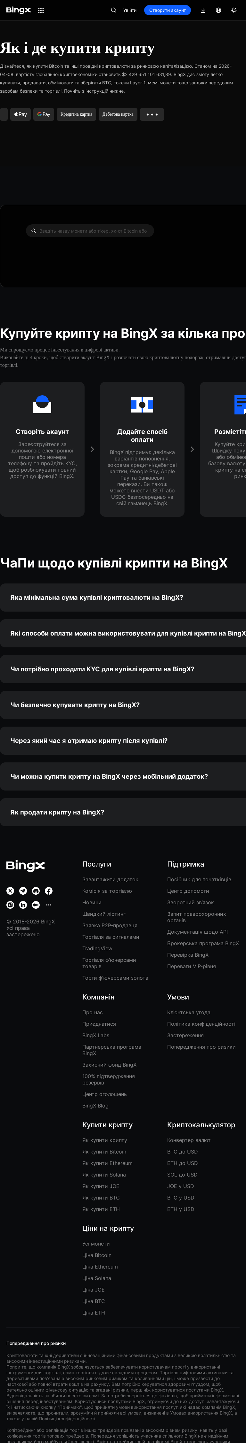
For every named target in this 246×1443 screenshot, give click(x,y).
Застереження (185, 1035)
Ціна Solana (96, 1278)
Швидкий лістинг (104, 914)
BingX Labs (95, 1035)
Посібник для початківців (199, 879)
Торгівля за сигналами (110, 937)
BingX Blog (95, 1105)
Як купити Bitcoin (104, 1151)
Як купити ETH (101, 1209)
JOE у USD (180, 1186)
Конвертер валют (189, 1140)
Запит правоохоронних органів (196, 917)
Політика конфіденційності (201, 1024)
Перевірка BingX (188, 955)
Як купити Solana (104, 1174)
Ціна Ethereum (100, 1266)
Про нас (92, 1012)
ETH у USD (180, 1209)
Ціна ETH (93, 1312)
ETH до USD (182, 1163)
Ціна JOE (93, 1289)
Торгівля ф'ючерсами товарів (109, 963)
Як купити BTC (101, 1197)
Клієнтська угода (188, 1012)
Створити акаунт (167, 10)
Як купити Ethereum (107, 1163)
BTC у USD (180, 1197)
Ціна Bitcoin (96, 1255)
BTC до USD (182, 1151)
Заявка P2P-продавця (109, 925)
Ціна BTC (93, 1301)
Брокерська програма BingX (203, 943)
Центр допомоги (188, 891)
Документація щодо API (197, 932)
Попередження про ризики (201, 1047)
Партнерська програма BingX (111, 1050)
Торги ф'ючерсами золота (115, 978)
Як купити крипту (104, 1140)
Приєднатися (99, 1024)
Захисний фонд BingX (109, 1064)
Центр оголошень (104, 1094)
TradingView (97, 948)
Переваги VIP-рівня (191, 966)
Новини (92, 902)
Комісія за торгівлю (107, 891)
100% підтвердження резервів (108, 1079)
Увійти (129, 10)
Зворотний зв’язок (190, 902)
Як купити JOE (100, 1186)
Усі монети (96, 1243)
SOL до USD (182, 1174)
